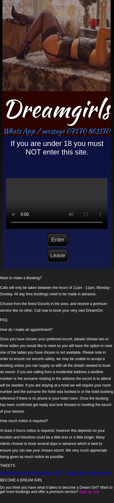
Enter (57, 240)
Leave (57, 255)
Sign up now (89, 492)
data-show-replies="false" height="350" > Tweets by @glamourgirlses (56, 473)
